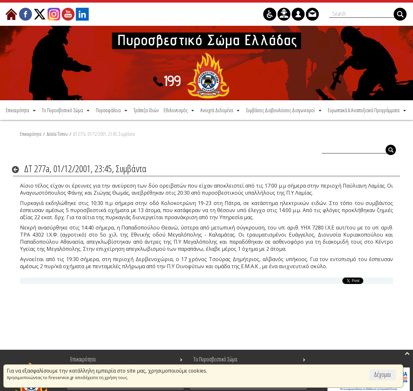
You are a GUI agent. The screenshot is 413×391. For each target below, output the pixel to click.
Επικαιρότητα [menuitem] (83, 359)
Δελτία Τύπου (57, 134)
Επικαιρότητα (30, 134)
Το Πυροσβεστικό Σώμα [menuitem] (215, 359)
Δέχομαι (382, 374)
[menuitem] (21, 110)
